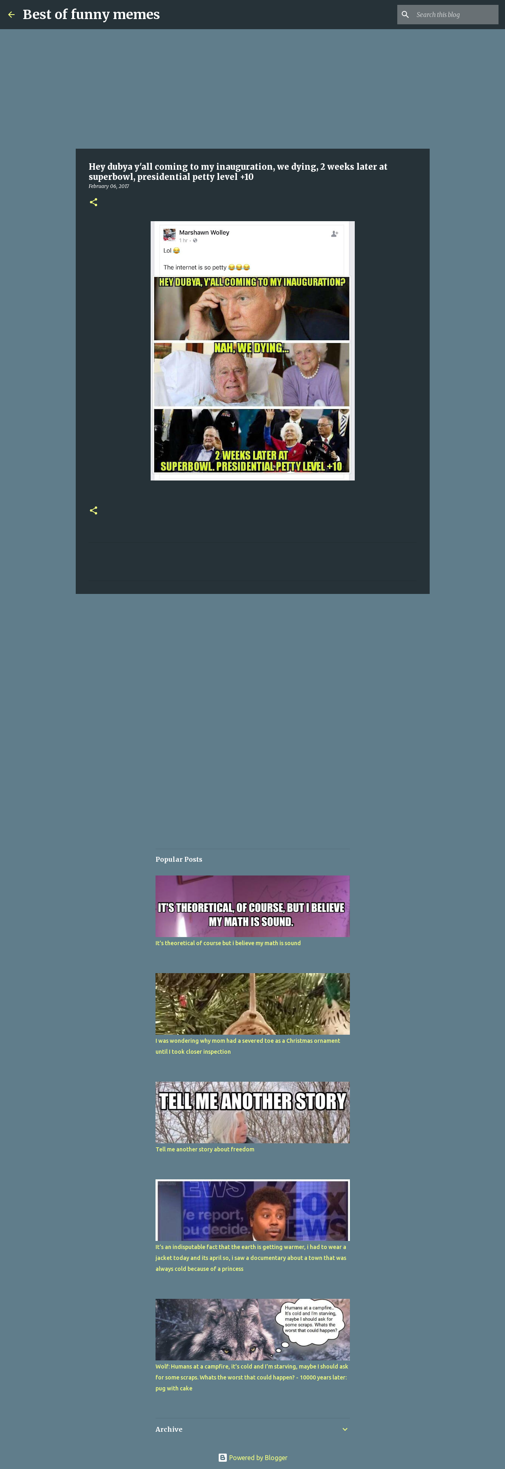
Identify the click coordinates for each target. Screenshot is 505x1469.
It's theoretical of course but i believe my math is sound (228, 943)
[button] (93, 202)
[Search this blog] (456, 14)
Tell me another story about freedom (205, 1149)
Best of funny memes (91, 14)
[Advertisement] (252, 89)
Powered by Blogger (253, 1457)
